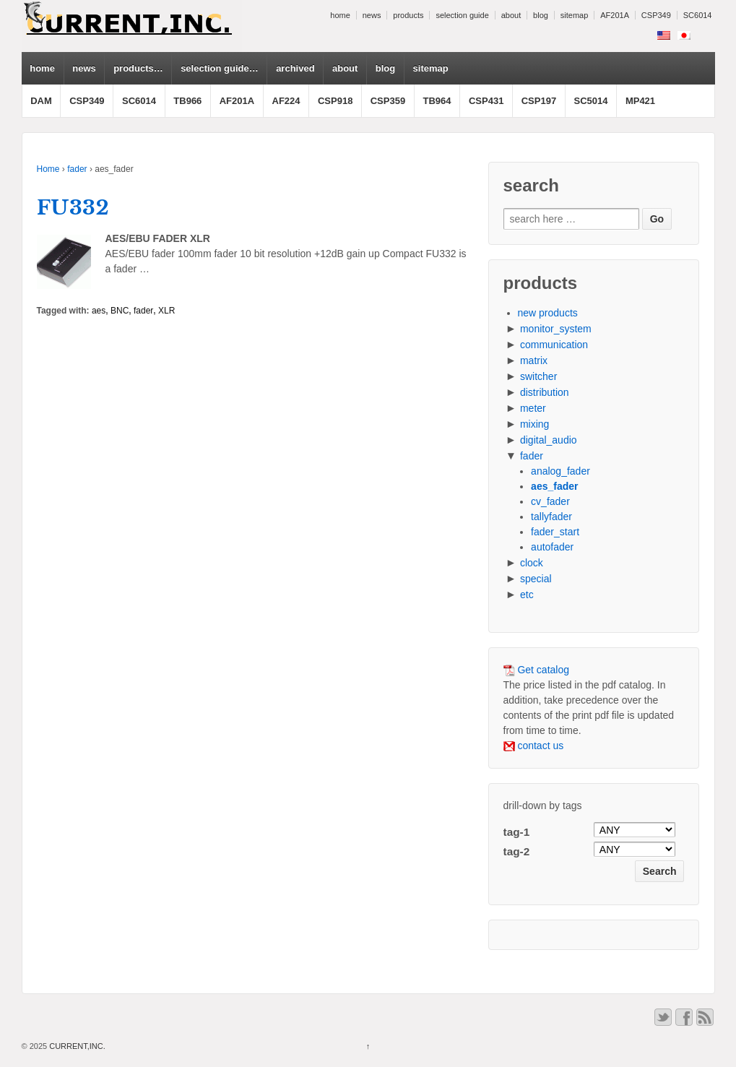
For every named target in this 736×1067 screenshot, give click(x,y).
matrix (533, 360)
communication (554, 344)
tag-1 (516, 832)
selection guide (462, 15)
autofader (552, 547)
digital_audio (548, 440)
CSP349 (656, 15)
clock (531, 563)
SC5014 (591, 100)
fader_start (555, 531)
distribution (544, 392)
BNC (120, 311)
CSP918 (335, 100)
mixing (534, 424)
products (408, 15)
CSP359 (388, 100)
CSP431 (486, 100)
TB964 (437, 100)
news (372, 15)
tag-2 (516, 851)
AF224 (286, 100)
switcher (538, 376)
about (511, 15)
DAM (41, 100)
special (536, 578)
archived (295, 68)
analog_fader (560, 471)
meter (533, 408)
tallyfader (551, 516)
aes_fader (554, 486)
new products (548, 313)
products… (138, 68)
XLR (166, 311)
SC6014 (697, 15)
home (340, 15)
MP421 (640, 100)
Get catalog (536, 669)
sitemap (574, 15)
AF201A (614, 15)
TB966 (187, 100)
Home (48, 169)
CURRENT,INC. (76, 1046)
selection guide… (220, 68)
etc (527, 594)
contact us (533, 745)
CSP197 (538, 100)
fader (77, 169)
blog (540, 15)
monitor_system (556, 328)
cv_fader (550, 501)
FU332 (73, 207)
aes (98, 311)
